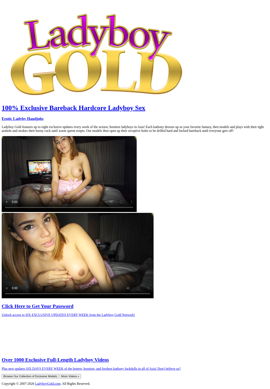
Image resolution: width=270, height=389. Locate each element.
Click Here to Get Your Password (37, 306)
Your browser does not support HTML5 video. (69, 174)
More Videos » (70, 376)
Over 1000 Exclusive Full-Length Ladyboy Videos (55, 359)
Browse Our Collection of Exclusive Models (30, 376)
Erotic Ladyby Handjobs (22, 118)
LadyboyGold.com (47, 383)
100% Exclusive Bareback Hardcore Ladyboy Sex (73, 108)
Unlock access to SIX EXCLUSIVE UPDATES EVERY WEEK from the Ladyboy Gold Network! (68, 315)
